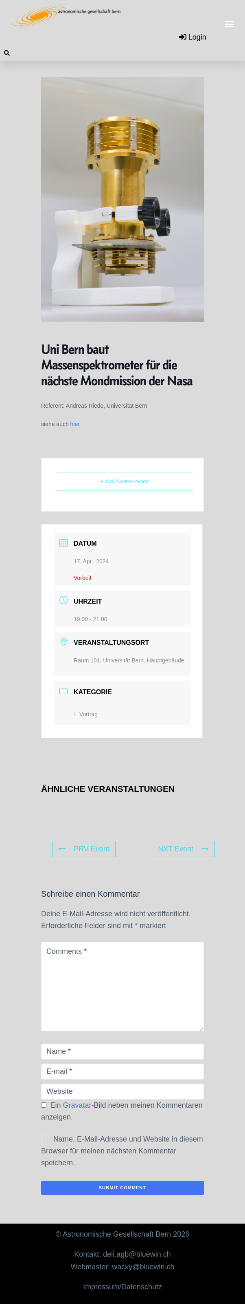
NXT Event (183, 849)
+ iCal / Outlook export (124, 481)
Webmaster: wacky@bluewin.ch (122, 1267)
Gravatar (77, 1105)
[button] (229, 24)
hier (75, 424)
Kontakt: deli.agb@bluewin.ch (122, 1254)
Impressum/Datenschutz (122, 1287)
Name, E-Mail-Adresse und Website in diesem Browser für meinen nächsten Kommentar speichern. (122, 1151)
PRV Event (83, 849)
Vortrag (86, 714)
